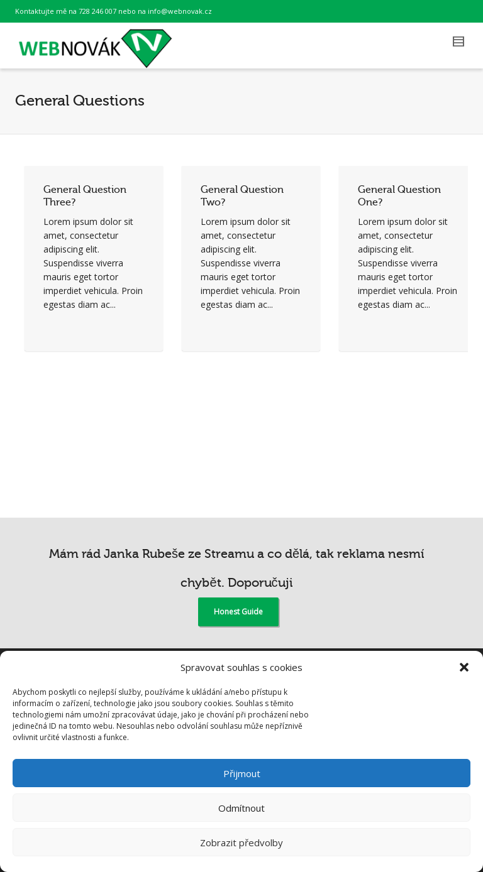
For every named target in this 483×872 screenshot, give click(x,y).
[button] (464, 667)
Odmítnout (241, 808)
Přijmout (241, 773)
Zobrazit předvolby (241, 842)
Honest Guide (238, 611)
